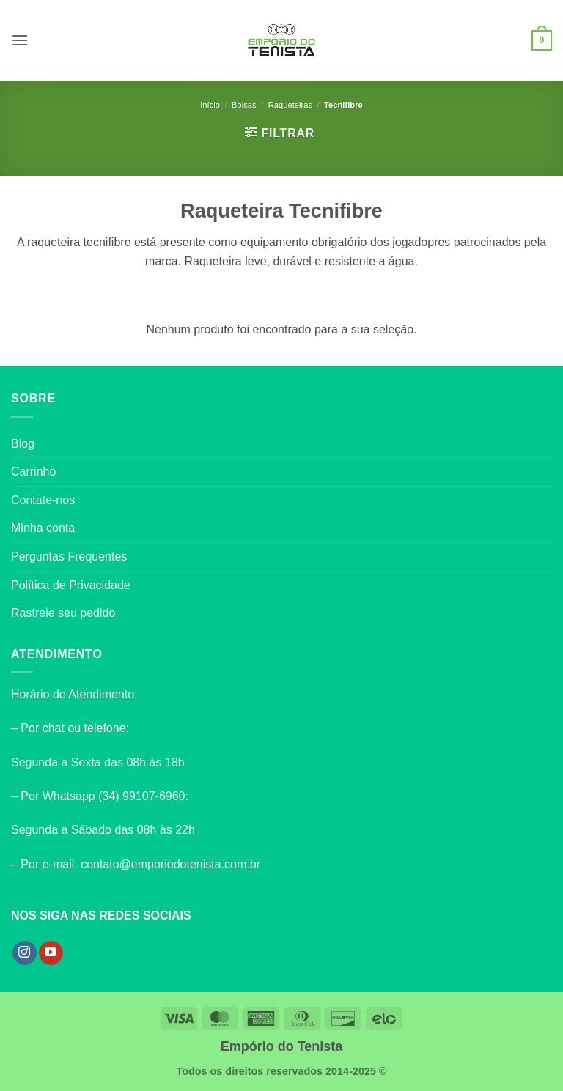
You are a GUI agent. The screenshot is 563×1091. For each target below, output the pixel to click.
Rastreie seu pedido (63, 613)
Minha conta (43, 528)
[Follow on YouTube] (51, 953)
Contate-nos (43, 500)
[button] (20, 40)
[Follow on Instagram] (24, 953)
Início (210, 104)
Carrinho (33, 471)
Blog (22, 443)
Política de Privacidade (70, 585)
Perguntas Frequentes (69, 556)
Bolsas (244, 104)
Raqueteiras (290, 104)
